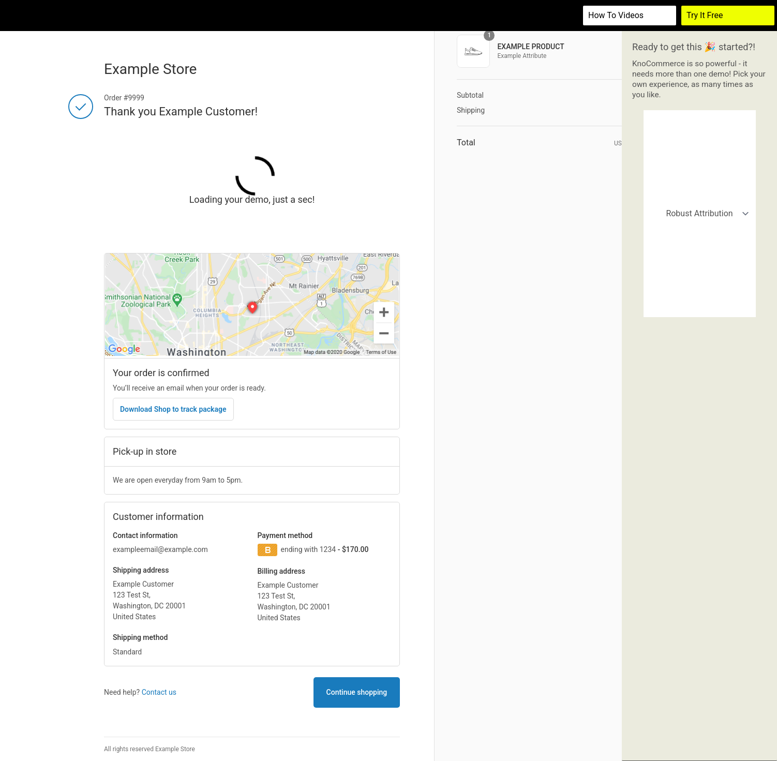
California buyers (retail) (700, 201)
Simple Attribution (700, 148)
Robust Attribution (700, 121)
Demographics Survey (700, 307)
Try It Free (704, 15)
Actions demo (700, 280)
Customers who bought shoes (700, 227)
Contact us (159, 692)
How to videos (616, 15)
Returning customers (700, 254)
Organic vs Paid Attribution (700, 174)
